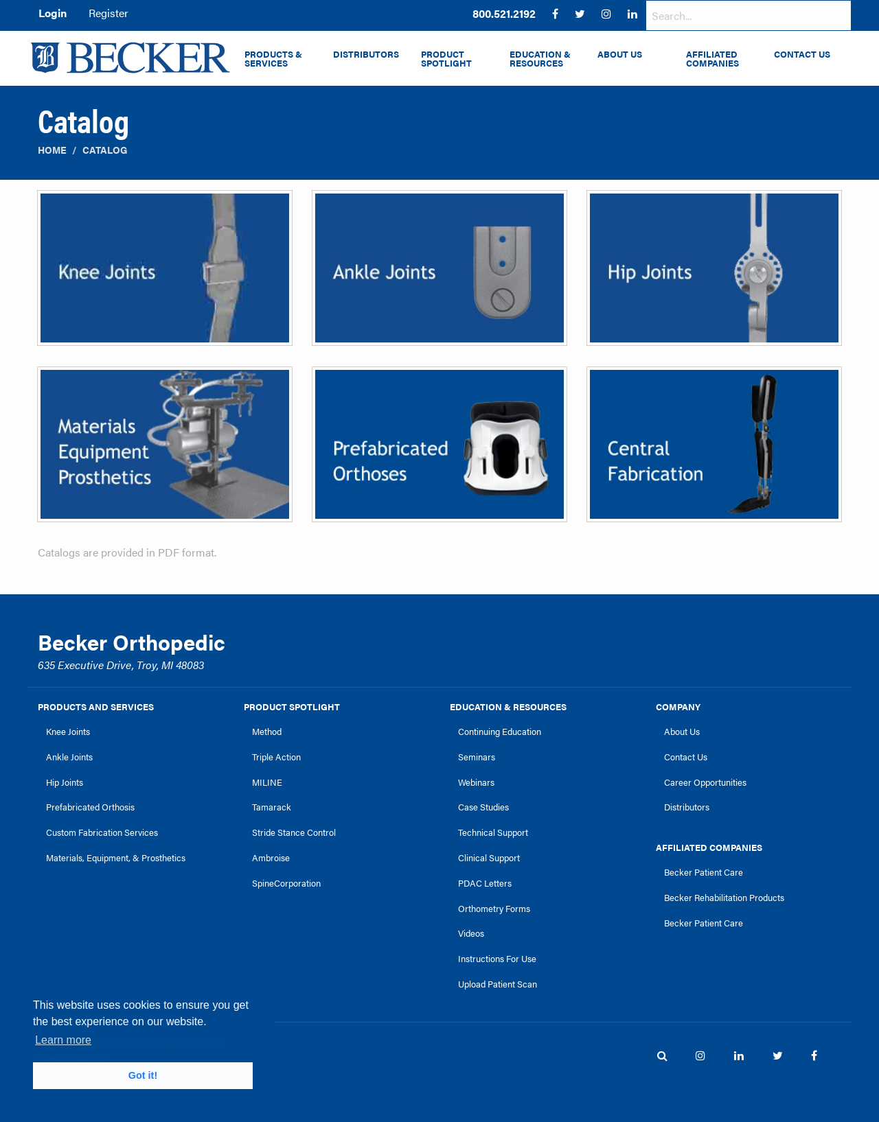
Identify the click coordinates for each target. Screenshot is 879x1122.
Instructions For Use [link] (497, 958)
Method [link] (267, 731)
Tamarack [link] (271, 807)
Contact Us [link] (685, 757)
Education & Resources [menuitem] (540, 58)
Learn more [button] (63, 1040)
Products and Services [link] (96, 707)
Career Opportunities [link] (705, 782)
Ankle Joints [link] (69, 757)
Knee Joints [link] (68, 731)
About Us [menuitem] (619, 54)
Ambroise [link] (271, 858)
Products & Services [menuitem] (273, 58)
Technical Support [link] (493, 832)
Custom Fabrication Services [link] (102, 832)
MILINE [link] (267, 782)
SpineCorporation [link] (286, 883)
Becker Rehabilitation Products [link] (724, 897)
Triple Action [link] (276, 757)
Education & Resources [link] (508, 707)
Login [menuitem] (52, 13)
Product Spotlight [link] (292, 707)
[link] (504, 13)
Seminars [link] (476, 757)
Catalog (105, 149)
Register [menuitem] (108, 13)
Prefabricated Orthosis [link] (90, 807)
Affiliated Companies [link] (709, 847)
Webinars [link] (476, 782)
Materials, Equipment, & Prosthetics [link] (115, 858)
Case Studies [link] (483, 807)
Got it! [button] (142, 1075)
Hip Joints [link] (64, 782)
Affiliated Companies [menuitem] (712, 58)
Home (52, 149)
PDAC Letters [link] (485, 883)
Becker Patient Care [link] (703, 872)
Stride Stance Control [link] (294, 832)
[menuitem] (504, 13)
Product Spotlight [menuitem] (446, 58)
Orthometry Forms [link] (494, 908)
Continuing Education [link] (499, 731)
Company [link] (678, 707)
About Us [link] (682, 731)
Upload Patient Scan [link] (497, 984)
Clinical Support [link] (489, 858)
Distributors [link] (686, 807)
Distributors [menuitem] (366, 54)
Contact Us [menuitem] (802, 54)
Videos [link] (471, 933)
